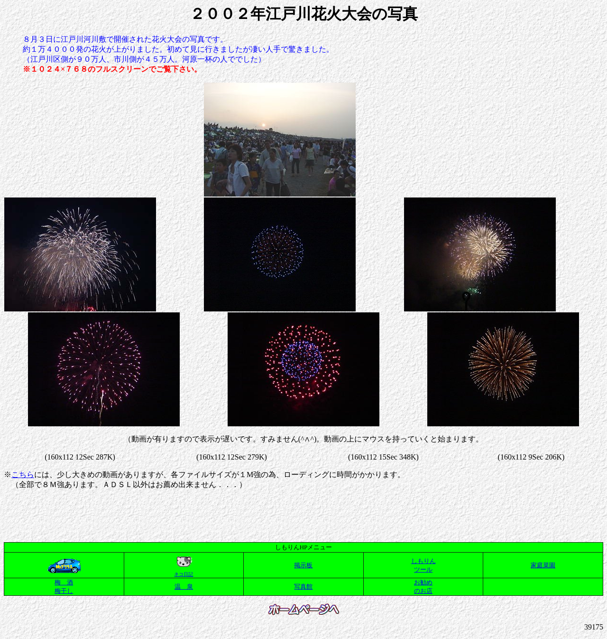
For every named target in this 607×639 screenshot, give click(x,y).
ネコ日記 (183, 574)
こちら (22, 474)
